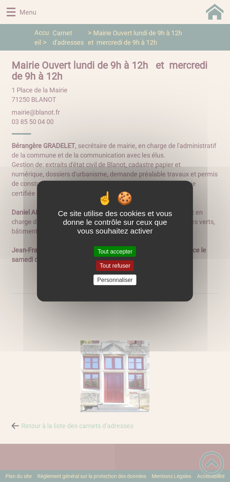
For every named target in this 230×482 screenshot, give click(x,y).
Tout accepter (115, 251)
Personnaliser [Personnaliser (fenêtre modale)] (115, 280)
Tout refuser (115, 265)
